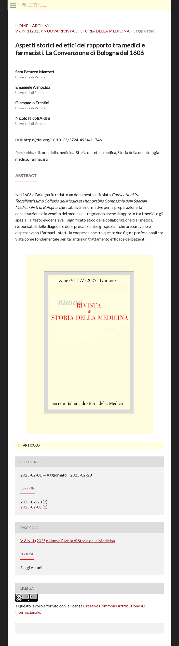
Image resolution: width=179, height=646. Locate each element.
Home (21, 25)
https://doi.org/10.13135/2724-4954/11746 (63, 139)
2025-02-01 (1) (33, 506)
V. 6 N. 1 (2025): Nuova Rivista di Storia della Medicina (72, 30)
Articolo (31, 445)
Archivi (40, 25)
